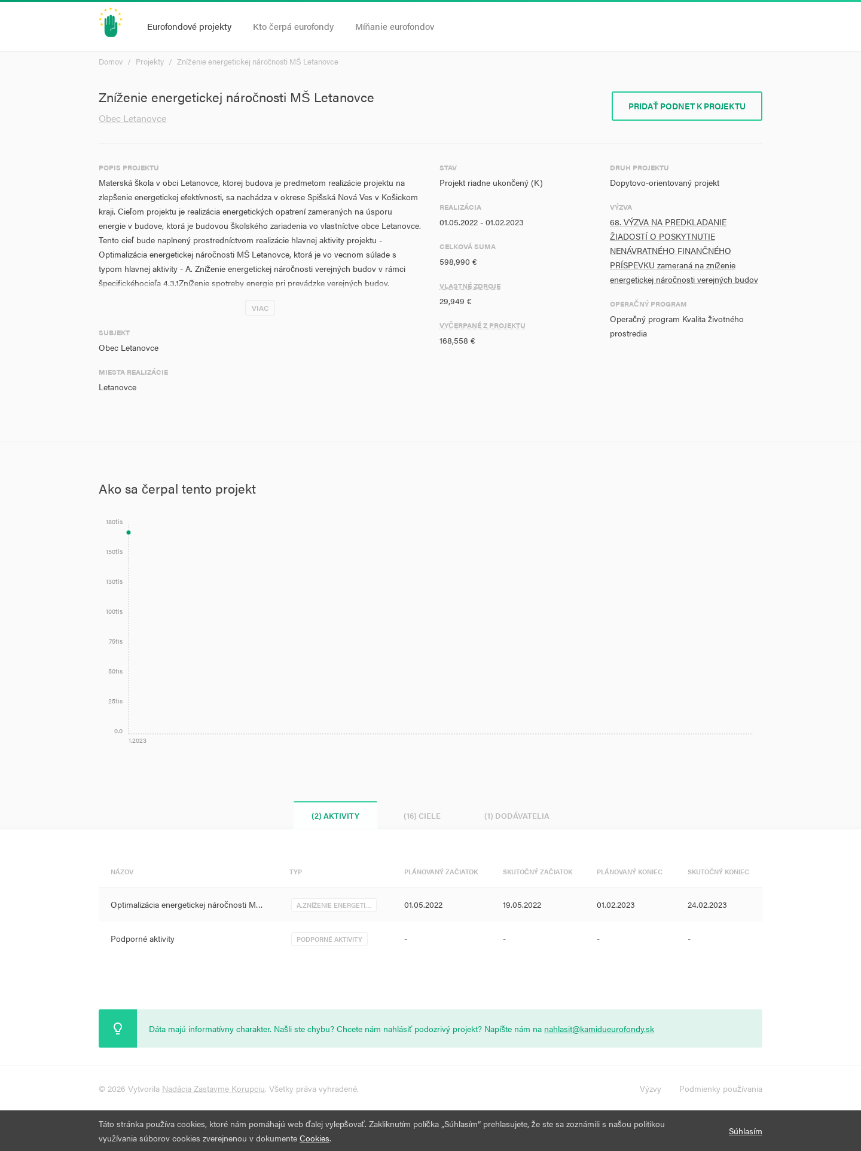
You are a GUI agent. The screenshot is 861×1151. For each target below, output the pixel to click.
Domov (111, 61)
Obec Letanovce (132, 118)
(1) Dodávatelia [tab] (517, 815)
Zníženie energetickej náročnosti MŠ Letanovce (257, 61)
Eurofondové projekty (189, 26)
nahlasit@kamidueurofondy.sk (599, 1028)
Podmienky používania (720, 1088)
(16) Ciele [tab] (422, 815)
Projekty (150, 61)
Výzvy (650, 1088)
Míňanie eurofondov (394, 26)
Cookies (314, 1138)
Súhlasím (745, 1131)
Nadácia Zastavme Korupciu (213, 1088)
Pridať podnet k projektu (687, 106)
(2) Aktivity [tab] (335, 815)
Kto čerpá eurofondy (293, 26)
